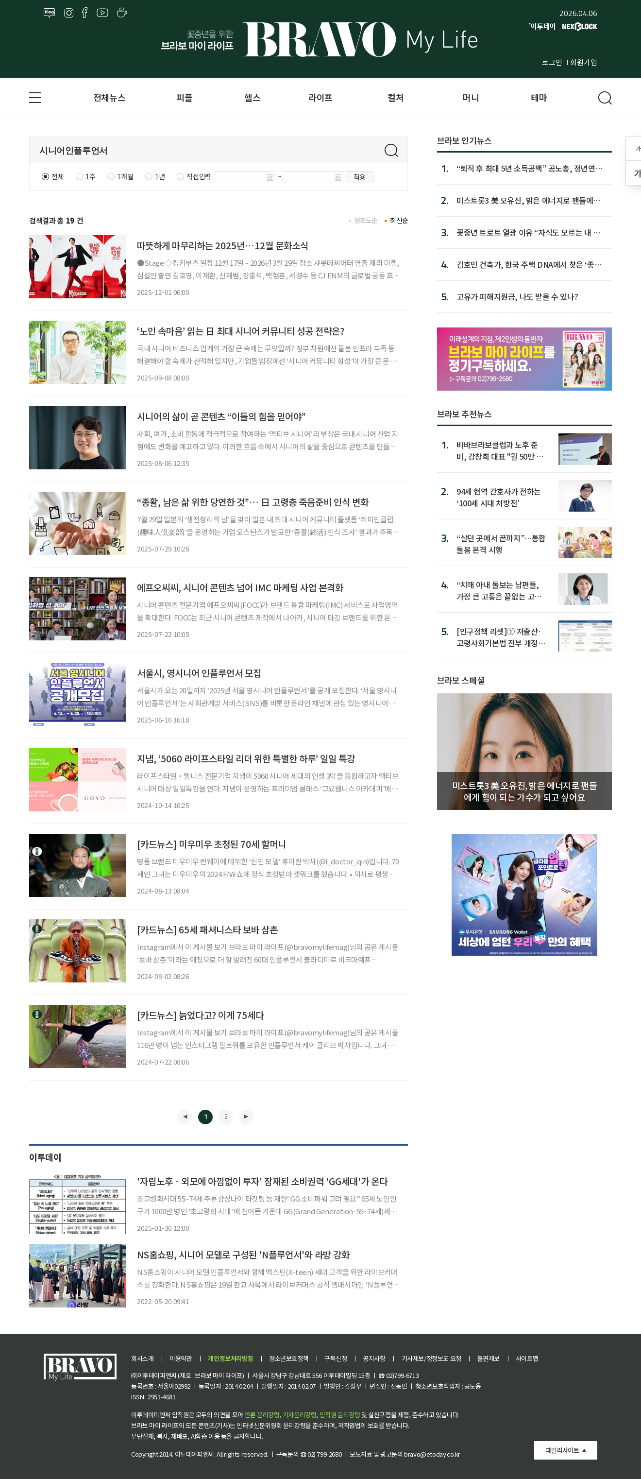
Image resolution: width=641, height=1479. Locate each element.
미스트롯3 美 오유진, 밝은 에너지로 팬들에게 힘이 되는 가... (528, 200)
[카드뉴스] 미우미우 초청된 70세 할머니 (211, 843)
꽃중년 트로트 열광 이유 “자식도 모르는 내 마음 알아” (528, 232)
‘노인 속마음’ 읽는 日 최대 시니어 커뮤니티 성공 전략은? (240, 330)
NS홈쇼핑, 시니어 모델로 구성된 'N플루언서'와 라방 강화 (243, 1254)
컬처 (396, 97)
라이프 (320, 97)
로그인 (552, 62)
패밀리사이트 (562, 1450)
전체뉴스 (109, 97)
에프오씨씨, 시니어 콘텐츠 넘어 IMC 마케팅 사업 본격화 (240, 587)
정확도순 (366, 220)
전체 (57, 176)
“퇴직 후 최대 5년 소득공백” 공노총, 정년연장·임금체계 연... (531, 168)
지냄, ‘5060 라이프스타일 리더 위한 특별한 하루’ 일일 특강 (246, 758)
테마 (539, 97)
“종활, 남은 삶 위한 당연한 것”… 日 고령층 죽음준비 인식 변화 (253, 501)
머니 (471, 97)
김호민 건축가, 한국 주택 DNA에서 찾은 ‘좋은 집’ (528, 264)
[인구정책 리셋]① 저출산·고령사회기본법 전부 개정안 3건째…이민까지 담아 (500, 636)
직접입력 (198, 176)
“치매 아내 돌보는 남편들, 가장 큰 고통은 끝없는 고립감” (498, 590)
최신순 (399, 220)
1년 (160, 176)
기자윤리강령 (300, 1414)
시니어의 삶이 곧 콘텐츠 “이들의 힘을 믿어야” (221, 416)
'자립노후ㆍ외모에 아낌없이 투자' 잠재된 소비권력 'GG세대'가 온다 (262, 1180)
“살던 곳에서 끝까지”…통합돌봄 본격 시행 (501, 543)
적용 (360, 177)
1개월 (125, 176)
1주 (90, 176)
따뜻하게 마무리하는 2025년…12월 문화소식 (222, 245)
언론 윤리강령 (261, 1414)
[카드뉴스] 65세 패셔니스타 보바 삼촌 (207, 929)
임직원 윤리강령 (340, 1414)
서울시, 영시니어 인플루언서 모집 (199, 672)
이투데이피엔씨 (194, 1454)
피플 (184, 97)
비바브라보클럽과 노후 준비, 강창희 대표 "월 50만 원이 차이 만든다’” (499, 450)
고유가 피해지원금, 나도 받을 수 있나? (517, 296)
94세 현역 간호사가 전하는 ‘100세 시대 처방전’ (498, 496)
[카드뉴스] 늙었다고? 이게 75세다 (200, 1014)
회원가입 (583, 62)
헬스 (252, 97)
